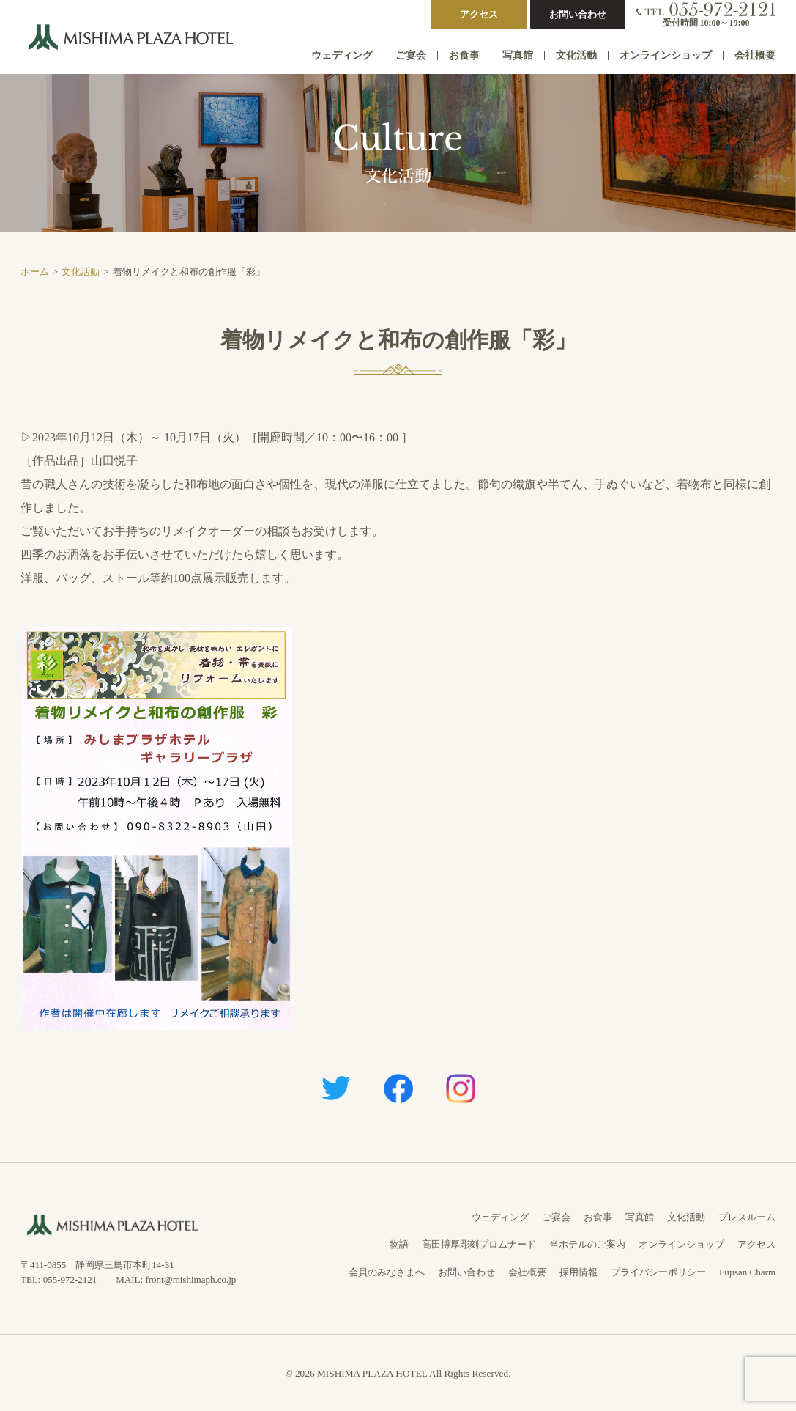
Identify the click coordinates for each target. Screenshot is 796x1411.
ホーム (35, 271)
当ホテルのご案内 (587, 1244)
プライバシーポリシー (658, 1272)
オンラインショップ (666, 55)
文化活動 (576, 55)
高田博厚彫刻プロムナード (479, 1244)
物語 (399, 1244)
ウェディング (342, 55)
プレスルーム (746, 1217)
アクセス (479, 14)
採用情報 (578, 1272)
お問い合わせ (577, 14)
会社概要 (754, 55)
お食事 (464, 55)
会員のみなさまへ (387, 1272)
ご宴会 (410, 55)
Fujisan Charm (747, 1272)
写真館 (517, 55)
